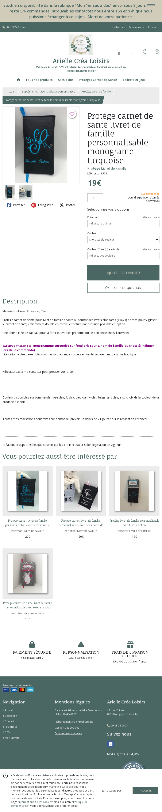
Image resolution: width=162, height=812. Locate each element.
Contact (152, 27)
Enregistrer (42, 205)
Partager (16, 205)
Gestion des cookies (67, 727)
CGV (6, 732)
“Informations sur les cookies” (35, 802)
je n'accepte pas (112, 790)
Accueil (11, 91)
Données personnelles (68, 733)
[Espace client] (131, 53)
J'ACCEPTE (145, 790)
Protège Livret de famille (96, 91)
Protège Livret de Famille (107, 168)
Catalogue (10, 716)
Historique (10, 727)
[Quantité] (95, 197)
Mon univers (11, 738)
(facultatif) (123, 249)
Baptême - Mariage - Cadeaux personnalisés (48, 91)
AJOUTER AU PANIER (123, 273)
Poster (67, 205)
